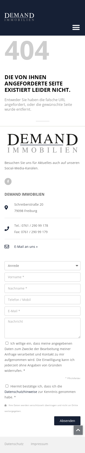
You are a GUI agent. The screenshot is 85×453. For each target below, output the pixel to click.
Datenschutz (14, 444)
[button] (76, 27)
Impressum (39, 444)
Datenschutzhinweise (21, 392)
